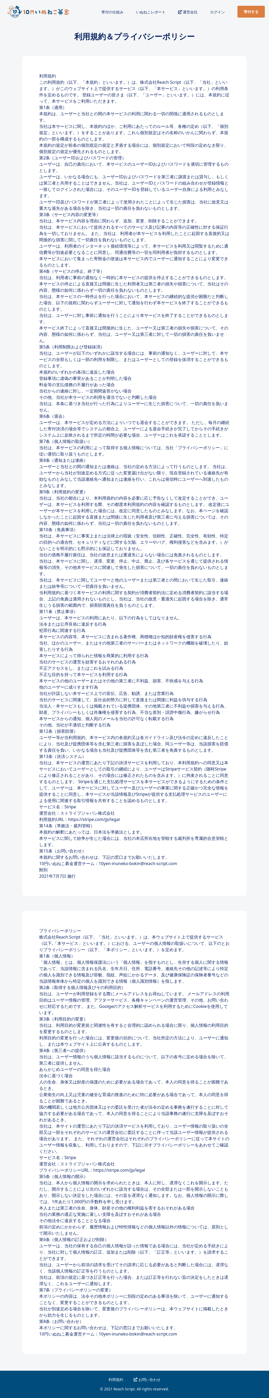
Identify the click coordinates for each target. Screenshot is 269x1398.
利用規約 (115, 1379)
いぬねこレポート (150, 11)
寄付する (251, 11)
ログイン (217, 11)
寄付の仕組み (112, 11)
